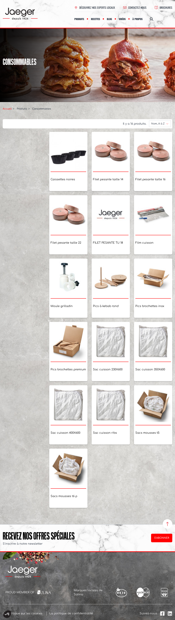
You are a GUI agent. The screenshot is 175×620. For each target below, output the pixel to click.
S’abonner (161, 538)
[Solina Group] (44, 592)
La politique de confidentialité (71, 613)
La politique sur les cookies (22, 613)
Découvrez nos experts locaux (94, 7)
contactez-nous (134, 7)
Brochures (163, 7)
